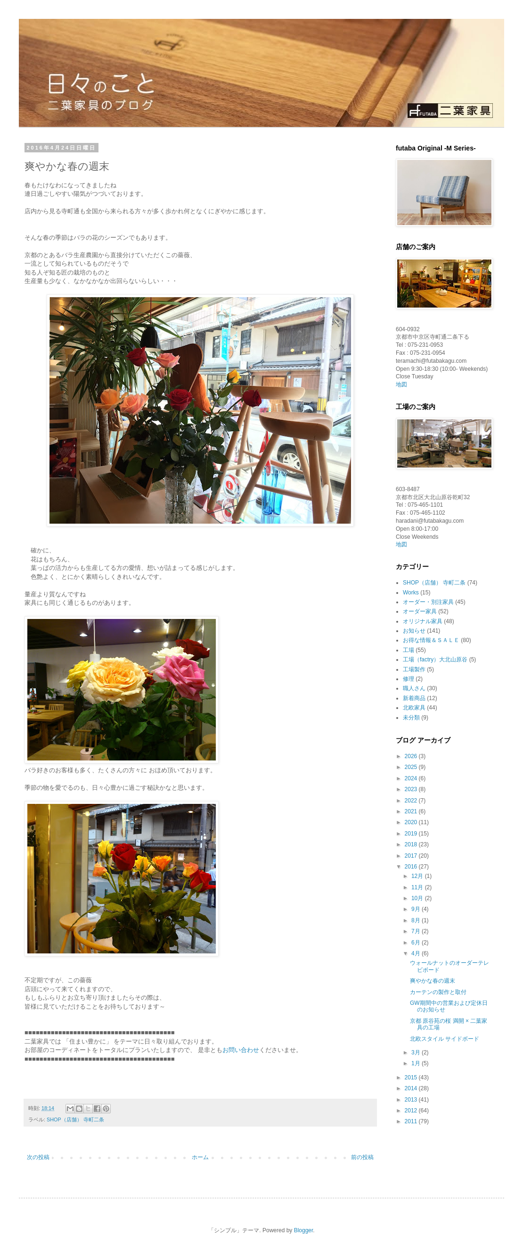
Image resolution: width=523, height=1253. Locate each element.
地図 (401, 384)
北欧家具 (414, 707)
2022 (412, 800)
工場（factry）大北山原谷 (435, 659)
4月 (416, 953)
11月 (418, 887)
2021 (412, 811)
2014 (412, 1088)
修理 (408, 679)
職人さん (414, 688)
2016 (412, 866)
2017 (412, 855)
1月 (416, 1063)
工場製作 (414, 669)
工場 (408, 650)
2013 (412, 1099)
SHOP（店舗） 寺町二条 (75, 1119)
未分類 (411, 717)
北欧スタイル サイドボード (444, 1039)
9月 (416, 909)
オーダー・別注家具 (428, 602)
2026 (412, 756)
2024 (412, 778)
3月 (416, 1052)
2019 (412, 833)
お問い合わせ (240, 1049)
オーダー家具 (420, 611)
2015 (412, 1077)
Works (411, 592)
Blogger (303, 1230)
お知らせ (414, 630)
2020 (412, 822)
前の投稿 (362, 1157)
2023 (412, 789)
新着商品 (414, 698)
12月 (418, 876)
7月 (416, 931)
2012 (412, 1110)
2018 (412, 844)
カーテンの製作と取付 (438, 992)
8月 (416, 920)
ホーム (200, 1157)
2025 (412, 767)
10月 (418, 898)
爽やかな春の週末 (432, 980)
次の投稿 (38, 1157)
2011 (412, 1121)
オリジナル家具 (422, 621)
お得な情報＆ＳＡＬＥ (431, 640)
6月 (416, 942)
